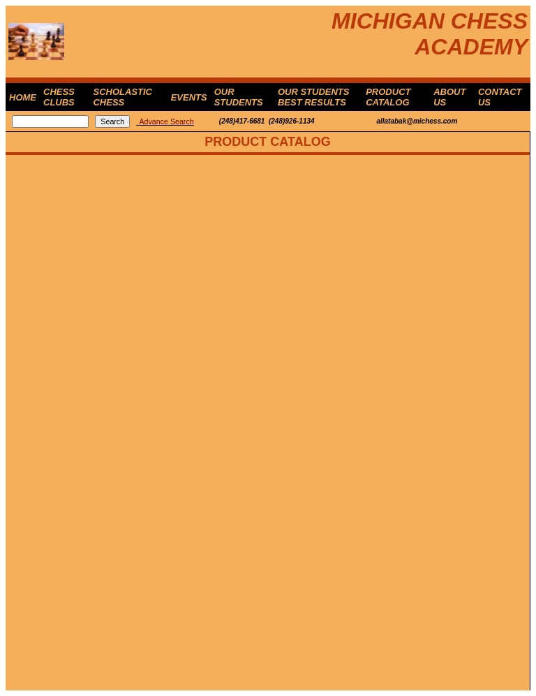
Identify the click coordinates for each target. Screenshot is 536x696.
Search (112, 121)
